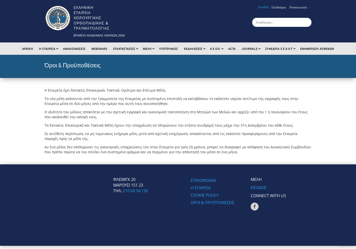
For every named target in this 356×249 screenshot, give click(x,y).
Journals (250, 49)
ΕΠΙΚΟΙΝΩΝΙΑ (203, 181)
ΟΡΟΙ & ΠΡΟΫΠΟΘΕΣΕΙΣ (212, 203)
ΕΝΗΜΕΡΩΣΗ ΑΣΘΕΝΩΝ (317, 49)
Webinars (99, 49)
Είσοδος (263, 7)
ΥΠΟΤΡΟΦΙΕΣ (168, 49)
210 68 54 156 (135, 190)
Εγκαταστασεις (124, 49)
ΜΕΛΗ (147, 49)
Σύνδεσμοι (278, 7)
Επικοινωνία (298, 7)
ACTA (232, 49)
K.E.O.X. (215, 49)
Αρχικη (27, 49)
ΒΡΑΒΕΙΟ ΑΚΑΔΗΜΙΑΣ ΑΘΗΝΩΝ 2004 (99, 35)
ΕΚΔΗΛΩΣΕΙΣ (193, 49)
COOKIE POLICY (205, 195)
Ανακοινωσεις (74, 49)
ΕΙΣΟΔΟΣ (259, 187)
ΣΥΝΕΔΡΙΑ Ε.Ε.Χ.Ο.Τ (278, 49)
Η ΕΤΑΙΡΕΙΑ (47, 49)
